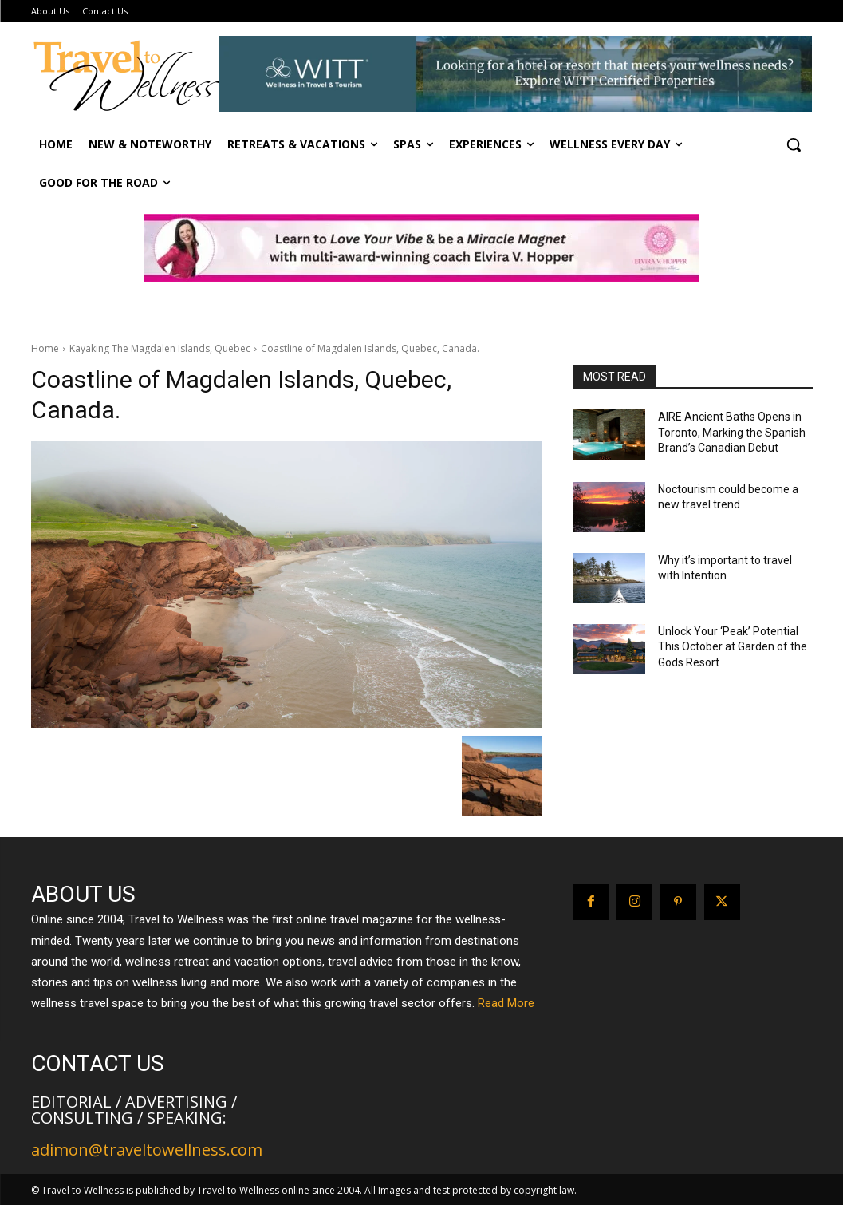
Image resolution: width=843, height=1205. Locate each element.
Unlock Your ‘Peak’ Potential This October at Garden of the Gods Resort (732, 647)
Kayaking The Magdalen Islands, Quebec (159, 348)
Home (45, 348)
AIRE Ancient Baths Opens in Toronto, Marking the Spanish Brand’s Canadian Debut (732, 432)
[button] (793, 144)
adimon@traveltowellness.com (146, 1149)
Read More (506, 1003)
